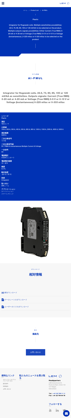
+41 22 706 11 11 (59, 393)
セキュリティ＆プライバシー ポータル (9, 380)
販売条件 (5, 383)
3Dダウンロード (9, 293)
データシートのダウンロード (14, 300)
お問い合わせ (35, 352)
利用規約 (5, 386)
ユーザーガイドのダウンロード (15, 307)
